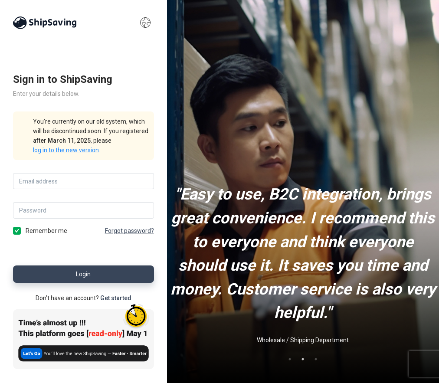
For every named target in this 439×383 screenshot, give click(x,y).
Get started (115, 298)
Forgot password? (129, 230)
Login (83, 274)
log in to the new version (66, 150)
